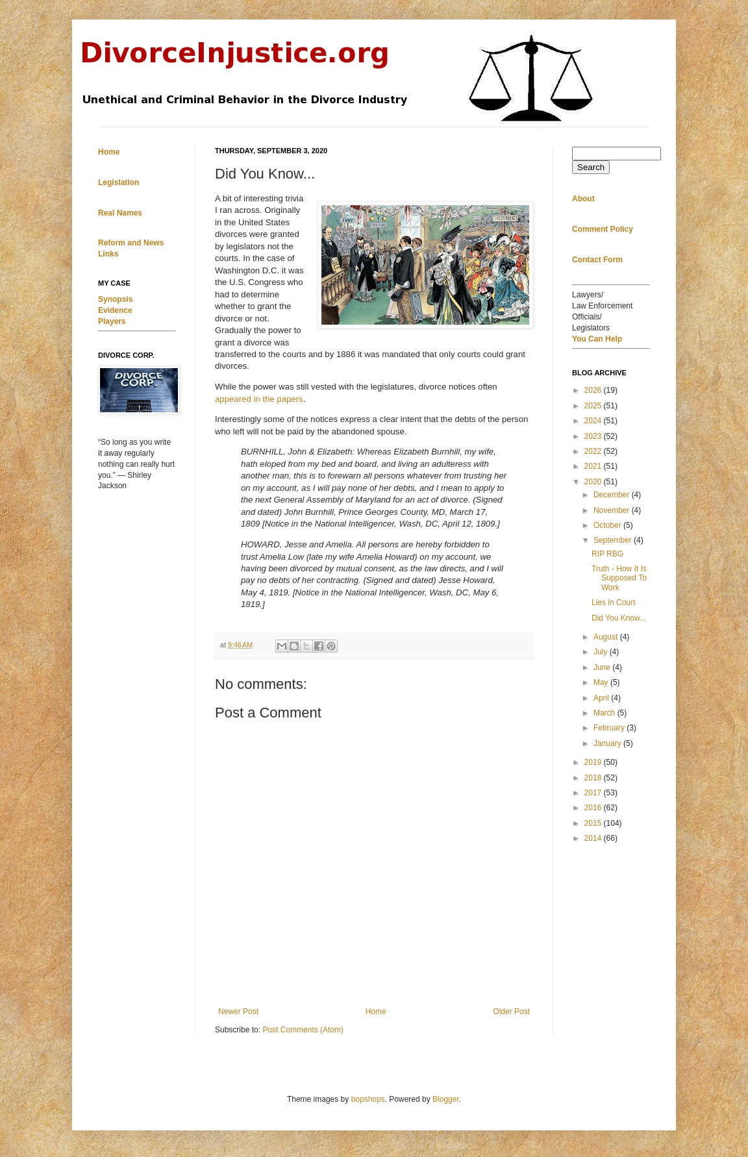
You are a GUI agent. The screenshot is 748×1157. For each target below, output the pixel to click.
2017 (594, 792)
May (601, 682)
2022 (594, 451)
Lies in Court (613, 602)
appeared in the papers (259, 399)
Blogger (445, 1099)
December (612, 494)
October (608, 525)
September (613, 540)
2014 (594, 838)
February (610, 727)
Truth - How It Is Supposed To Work (619, 578)
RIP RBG (607, 553)
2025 (594, 405)
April (602, 698)
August (606, 636)
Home (376, 1011)
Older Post (511, 1011)
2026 (594, 390)
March (605, 712)
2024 (594, 420)
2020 (594, 481)
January (608, 743)
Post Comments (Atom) (302, 1029)
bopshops (368, 1099)
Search (591, 167)
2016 (594, 807)
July (601, 651)
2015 (594, 823)
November (612, 510)
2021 (594, 466)
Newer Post (238, 1011)
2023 (594, 436)
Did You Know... (619, 618)
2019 (594, 762)
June (602, 667)
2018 (594, 777)
